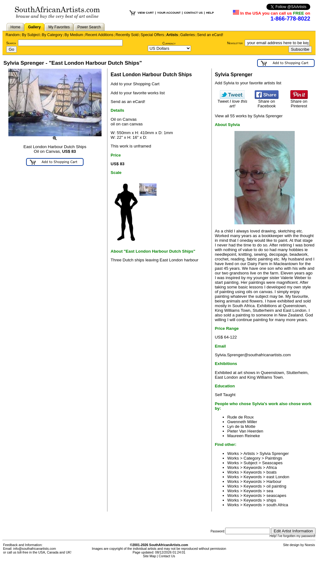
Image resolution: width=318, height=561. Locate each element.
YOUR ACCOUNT (169, 12)
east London (277, 477)
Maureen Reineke (243, 435)
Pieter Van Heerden (245, 431)
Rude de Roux (240, 417)
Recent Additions (99, 35)
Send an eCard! (210, 35)
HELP (210, 12)
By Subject (30, 35)
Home (15, 27)
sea (269, 491)
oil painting (276, 486)
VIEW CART (146, 12)
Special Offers (152, 35)
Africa (271, 467)
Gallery (34, 27)
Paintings (273, 458)
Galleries (187, 35)
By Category (52, 35)
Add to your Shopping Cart (135, 84)
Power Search (89, 27)
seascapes (276, 495)
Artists (172, 35)
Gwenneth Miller (242, 421)
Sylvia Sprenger (274, 453)
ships (271, 500)
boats (271, 472)
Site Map (149, 556)
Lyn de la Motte (241, 426)
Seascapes (272, 462)
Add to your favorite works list (138, 93)
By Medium (74, 35)
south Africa (277, 505)
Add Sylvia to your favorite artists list (248, 83)
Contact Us (167, 556)
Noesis (310, 545)
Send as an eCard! (128, 101)
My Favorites (59, 27)
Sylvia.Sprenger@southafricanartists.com (253, 355)
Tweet (233, 101)
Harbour (273, 481)
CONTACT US (193, 12)
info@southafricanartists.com (34, 548)
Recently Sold (127, 35)
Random (13, 35)
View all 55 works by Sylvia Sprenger (249, 116)
